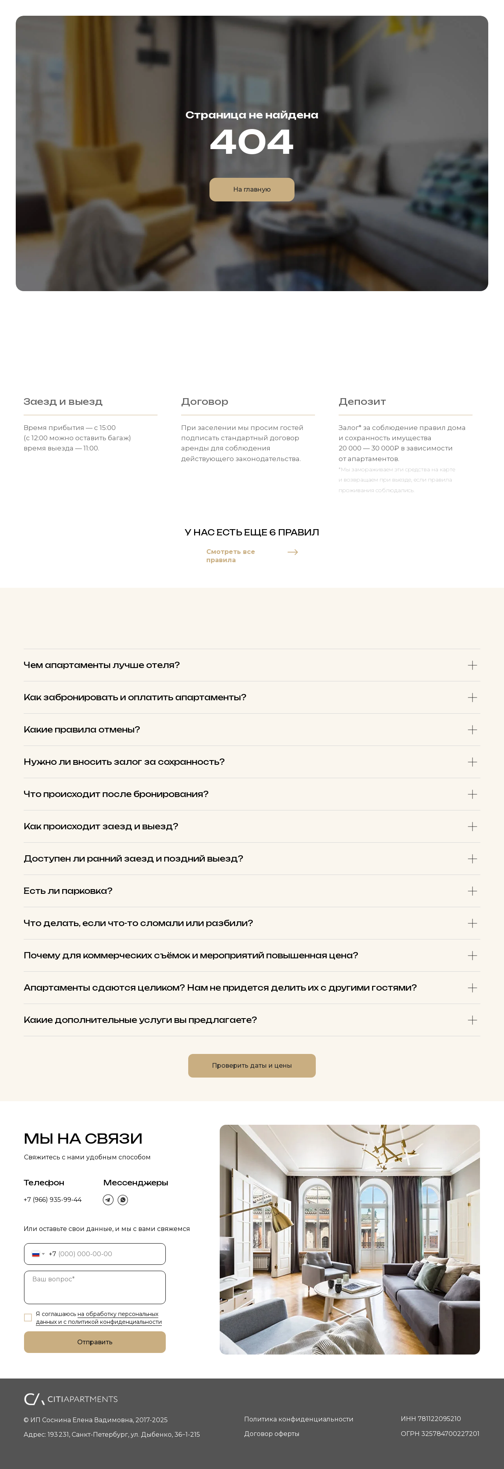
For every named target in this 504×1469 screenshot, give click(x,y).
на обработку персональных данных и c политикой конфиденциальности (99, 1317)
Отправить (95, 1342)
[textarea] (95, 1287)
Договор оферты (272, 1434)
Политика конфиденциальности (299, 1419)
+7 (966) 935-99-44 (53, 1199)
